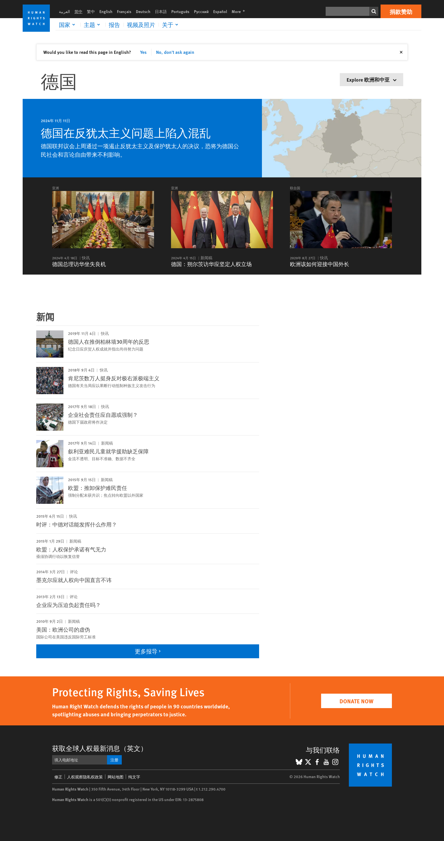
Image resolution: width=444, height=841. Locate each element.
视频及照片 (141, 25)
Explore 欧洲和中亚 (371, 79)
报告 (114, 25)
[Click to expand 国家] (68, 24)
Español (220, 11)
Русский (201, 11)
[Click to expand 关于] (171, 24)
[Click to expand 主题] (93, 24)
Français (124, 11)
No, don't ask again (175, 52)
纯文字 (134, 777)
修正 (58, 777)
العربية (64, 11)
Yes (143, 52)
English (105, 11)
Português (180, 11)
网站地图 (115, 777)
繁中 (91, 11)
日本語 (161, 11)
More (240, 11)
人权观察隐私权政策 (85, 777)
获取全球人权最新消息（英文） (99, 748)
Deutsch (143, 11)
